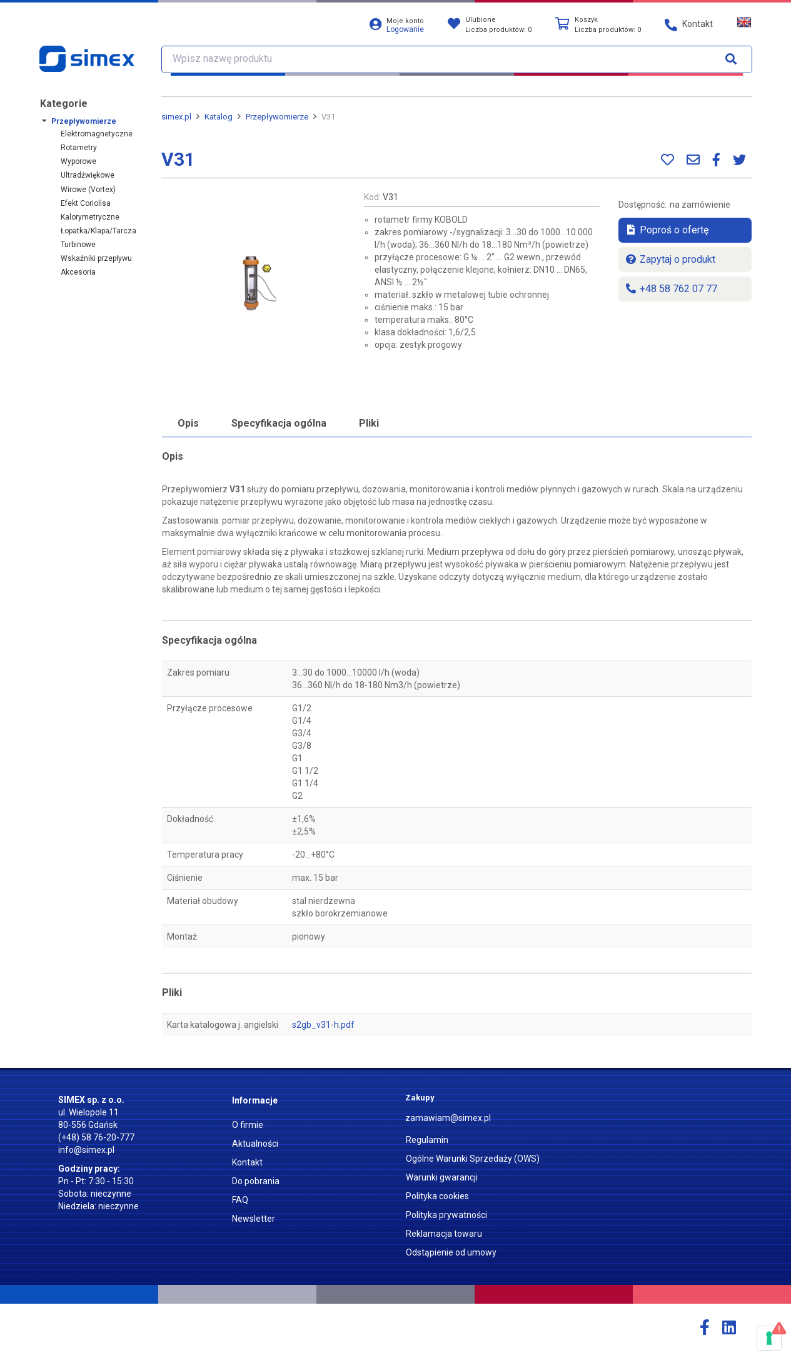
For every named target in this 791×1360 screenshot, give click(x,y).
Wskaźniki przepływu (96, 258)
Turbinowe (78, 244)
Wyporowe (78, 161)
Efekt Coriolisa (86, 203)
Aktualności (255, 1144)
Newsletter (253, 1219)
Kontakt (247, 1162)
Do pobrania (256, 1181)
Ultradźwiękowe (87, 175)
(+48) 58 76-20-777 (96, 1137)
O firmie (247, 1125)
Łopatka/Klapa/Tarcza (98, 230)
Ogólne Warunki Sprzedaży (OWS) (473, 1159)
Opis (188, 423)
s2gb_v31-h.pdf (323, 1025)
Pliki (369, 423)
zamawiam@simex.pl (448, 1118)
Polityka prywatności (446, 1215)
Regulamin (427, 1140)
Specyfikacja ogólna (278, 423)
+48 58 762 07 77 (671, 289)
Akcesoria (78, 272)
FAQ (240, 1200)
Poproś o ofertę (666, 230)
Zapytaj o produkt (670, 259)
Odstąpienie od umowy (451, 1252)
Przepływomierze (83, 121)
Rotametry (79, 147)
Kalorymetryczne (90, 217)
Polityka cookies (437, 1196)
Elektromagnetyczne (97, 133)
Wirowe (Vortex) (88, 189)
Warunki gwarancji (442, 1177)
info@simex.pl (86, 1150)
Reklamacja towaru (444, 1234)
